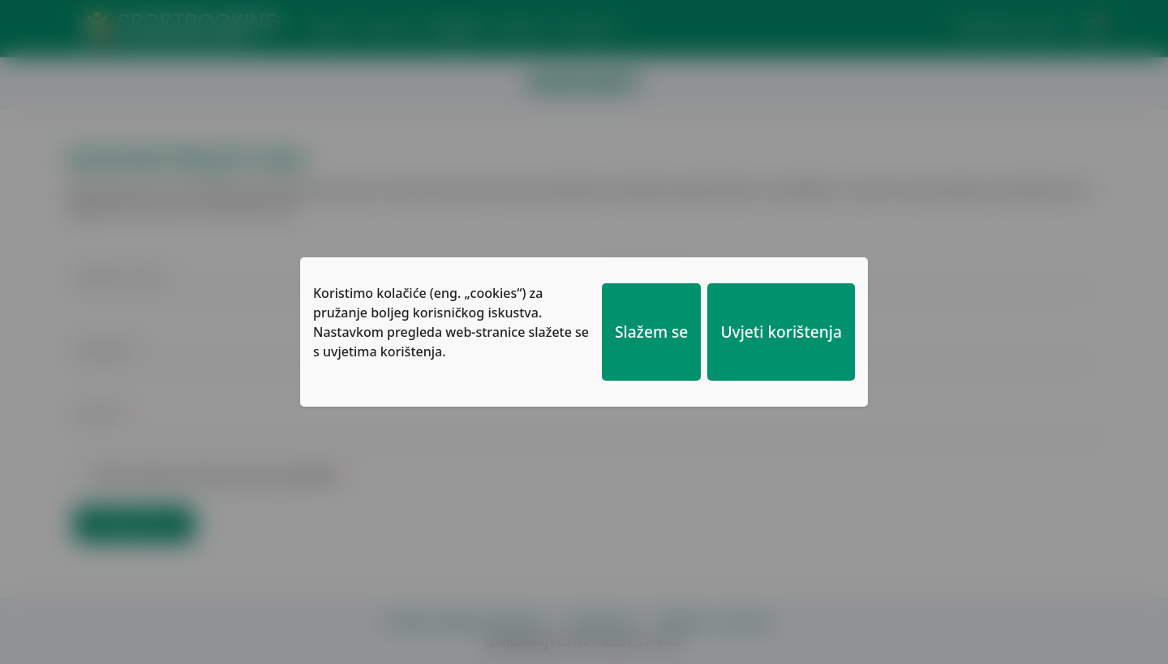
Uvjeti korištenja (781, 332)
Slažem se (651, 332)
